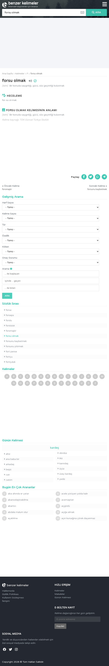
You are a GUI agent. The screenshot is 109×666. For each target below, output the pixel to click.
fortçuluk (9, 362)
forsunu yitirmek (13, 346)
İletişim (6, 601)
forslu (8, 320)
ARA (96, 12)
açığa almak (65, 512)
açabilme (10, 518)
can (7, 474)
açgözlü (63, 506)
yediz (61, 479)
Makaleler (59, 594)
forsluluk (9, 325)
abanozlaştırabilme (15, 500)
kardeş (54, 447)
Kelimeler (19, 73)
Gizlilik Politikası (10, 594)
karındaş (63, 463)
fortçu (8, 356)
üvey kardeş (65, 473)
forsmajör (10, 330)
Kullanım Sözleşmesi (13, 597)
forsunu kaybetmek (15, 341)
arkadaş (9, 464)
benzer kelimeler (23, 4)
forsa (7, 310)
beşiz (7, 469)
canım (8, 479)
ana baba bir (11, 459)
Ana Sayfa (7, 73)
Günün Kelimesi (62, 597)
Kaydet (60, 626)
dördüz (62, 453)
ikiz (60, 458)
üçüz (61, 468)
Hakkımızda (8, 590)
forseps (9, 315)
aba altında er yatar (15, 493)
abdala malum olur (15, 512)
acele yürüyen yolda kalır (72, 493)
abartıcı (9, 506)
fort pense (10, 351)
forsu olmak (36, 73)
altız (7, 454)
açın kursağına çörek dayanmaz (75, 518)
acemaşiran (65, 500)
